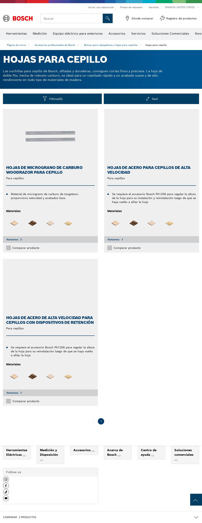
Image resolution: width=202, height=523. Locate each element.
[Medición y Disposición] (41, 460)
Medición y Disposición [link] (49, 452)
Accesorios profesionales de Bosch (55, 45)
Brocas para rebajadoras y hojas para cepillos (110, 45)
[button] (6, 481)
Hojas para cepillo (156, 45)
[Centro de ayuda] (152, 455)
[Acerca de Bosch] (119, 455)
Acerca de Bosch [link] (115, 452)
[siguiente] (108, 421)
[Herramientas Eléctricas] (24, 455)
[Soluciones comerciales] (176, 460)
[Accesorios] (93, 451)
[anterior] (94, 421)
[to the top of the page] (196, 500)
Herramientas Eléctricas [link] (16, 452)
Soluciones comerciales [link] (183, 452)
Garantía (154, 7)
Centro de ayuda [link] (148, 452)
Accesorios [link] (82, 450)
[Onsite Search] (108, 18)
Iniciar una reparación (101, 7)
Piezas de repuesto (131, 7)
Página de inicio (16, 45)
